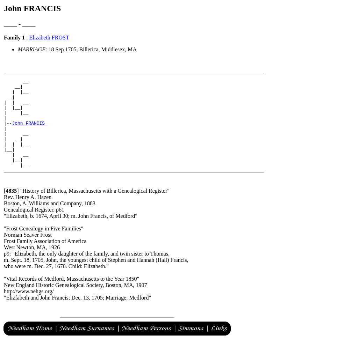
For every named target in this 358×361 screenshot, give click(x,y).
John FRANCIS (29, 132)
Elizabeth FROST (49, 37)
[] (11, 209)
